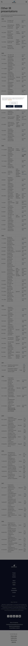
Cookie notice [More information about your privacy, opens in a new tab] (10, 99)
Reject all (9, 106)
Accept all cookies (18, 106)
